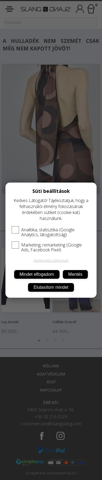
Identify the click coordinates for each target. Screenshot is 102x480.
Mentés (75, 274)
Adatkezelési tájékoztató (51, 260)
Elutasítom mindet (50, 287)
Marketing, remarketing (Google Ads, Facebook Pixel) (47, 247)
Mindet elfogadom (37, 274)
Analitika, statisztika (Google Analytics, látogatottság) (43, 232)
